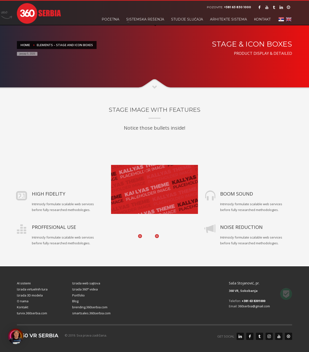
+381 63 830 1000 (237, 7)
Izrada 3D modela (30, 295)
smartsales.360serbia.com (91, 313)
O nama (22, 301)
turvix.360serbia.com (32, 313)
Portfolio (78, 295)
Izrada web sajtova (86, 283)
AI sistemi (24, 283)
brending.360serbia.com (89, 307)
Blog (75, 301)
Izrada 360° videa (85, 289)
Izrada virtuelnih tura (32, 289)
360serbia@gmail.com (254, 306)
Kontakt (22, 307)
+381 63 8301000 (253, 301)
